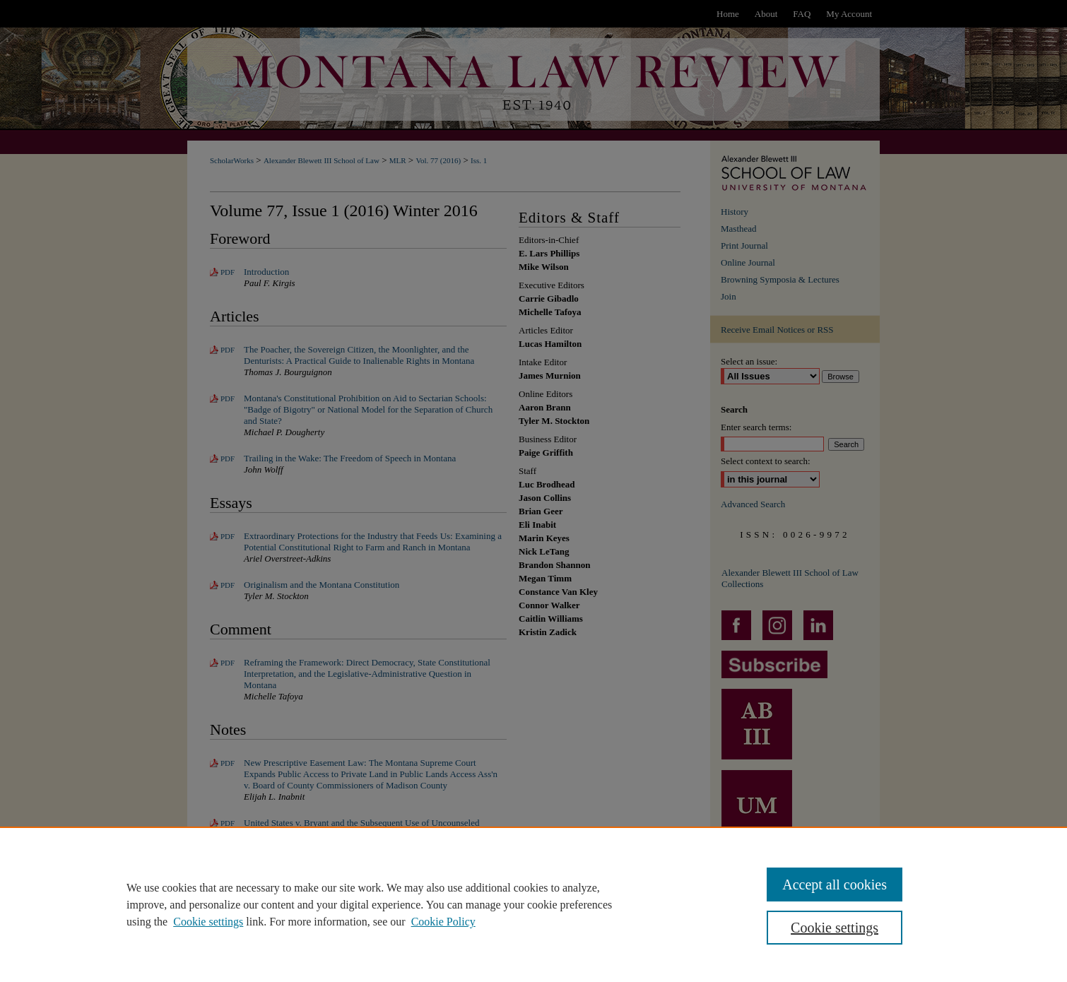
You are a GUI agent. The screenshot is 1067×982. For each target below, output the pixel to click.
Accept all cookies (834, 884)
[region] (533, 904)
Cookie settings (208, 922)
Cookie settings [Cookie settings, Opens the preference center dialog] (834, 927)
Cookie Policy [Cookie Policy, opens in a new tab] (443, 922)
